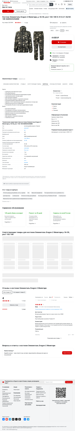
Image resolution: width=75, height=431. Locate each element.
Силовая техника (38, 8)
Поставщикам (17, 395)
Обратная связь (40, 394)
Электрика (30, 8)
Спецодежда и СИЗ (52, 8)
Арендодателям (40, 405)
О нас (3, 391)
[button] (7, 292)
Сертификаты (5, 396)
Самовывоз (27, 397)
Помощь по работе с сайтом (41, 397)
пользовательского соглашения (44, 426)
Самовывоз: (55, 55)
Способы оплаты (29, 399)
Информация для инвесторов (6, 394)
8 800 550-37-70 (69, 1)
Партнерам (16, 399)
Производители (6, 398)
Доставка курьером (29, 391)
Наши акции (16, 389)
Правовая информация (5, 400)
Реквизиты (5, 389)
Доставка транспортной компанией (28, 395)
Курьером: (55, 60)
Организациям (17, 397)
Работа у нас (40, 401)
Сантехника (61, 8)
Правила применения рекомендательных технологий (7, 405)
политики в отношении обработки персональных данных (25, 426)
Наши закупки (17, 400)
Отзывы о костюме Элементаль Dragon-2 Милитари (24, 288)
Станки (45, 8)
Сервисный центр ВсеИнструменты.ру (41, 392)
